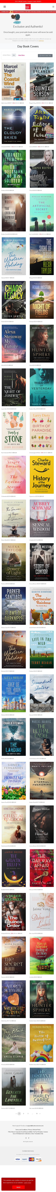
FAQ (9, 1132)
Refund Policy (37, 1129)
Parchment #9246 (6, 846)
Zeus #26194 (33, 365)
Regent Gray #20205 (35, 103)
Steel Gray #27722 (6, 1021)
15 (37, 1113)
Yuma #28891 (33, 146)
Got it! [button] (18, 1187)
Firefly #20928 (5, 758)
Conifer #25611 (33, 977)
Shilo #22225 (5, 365)
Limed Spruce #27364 (35, 758)
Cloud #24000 (33, 190)
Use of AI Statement (18, 1133)
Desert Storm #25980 (35, 627)
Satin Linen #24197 (6, 103)
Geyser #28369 (33, 715)
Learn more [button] (27, 1182)
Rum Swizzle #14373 (7, 452)
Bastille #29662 (5, 889)
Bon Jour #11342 (33, 933)
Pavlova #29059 (5, 584)
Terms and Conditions (21, 1129)
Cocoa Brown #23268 (35, 846)
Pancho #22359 (5, 977)
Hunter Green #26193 (35, 1021)
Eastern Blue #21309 (34, 409)
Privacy (30, 1129)
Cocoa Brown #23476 (35, 584)
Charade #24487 (6, 146)
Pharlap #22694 (33, 321)
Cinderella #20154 (6, 496)
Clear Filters (21, 55)
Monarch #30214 (33, 889)
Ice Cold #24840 (34, 234)
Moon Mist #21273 (6, 540)
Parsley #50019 (33, 671)
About (13, 1132)
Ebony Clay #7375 (6, 627)
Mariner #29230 (5, 715)
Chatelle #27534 (33, 540)
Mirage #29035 (33, 278)
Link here (41, 40)
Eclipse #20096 (5, 933)
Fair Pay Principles (38, 1132)
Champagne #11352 (34, 452)
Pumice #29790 (5, 1108)
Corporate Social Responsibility (23, 1132)
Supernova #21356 (34, 496)
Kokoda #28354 (5, 1064)
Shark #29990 (5, 321)
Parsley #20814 (5, 190)
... (32, 1113)
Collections (28, 1133)
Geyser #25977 (5, 278)
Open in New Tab (45, 55)
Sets (32, 1133)
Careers (46, 1132)
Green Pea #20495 (6, 802)
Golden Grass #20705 (35, 1064)
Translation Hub (39, 1133)
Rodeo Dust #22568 (6, 234)
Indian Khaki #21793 (34, 802)
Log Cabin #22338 (6, 409)
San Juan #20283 (34, 1108)
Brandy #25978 (5, 671)
